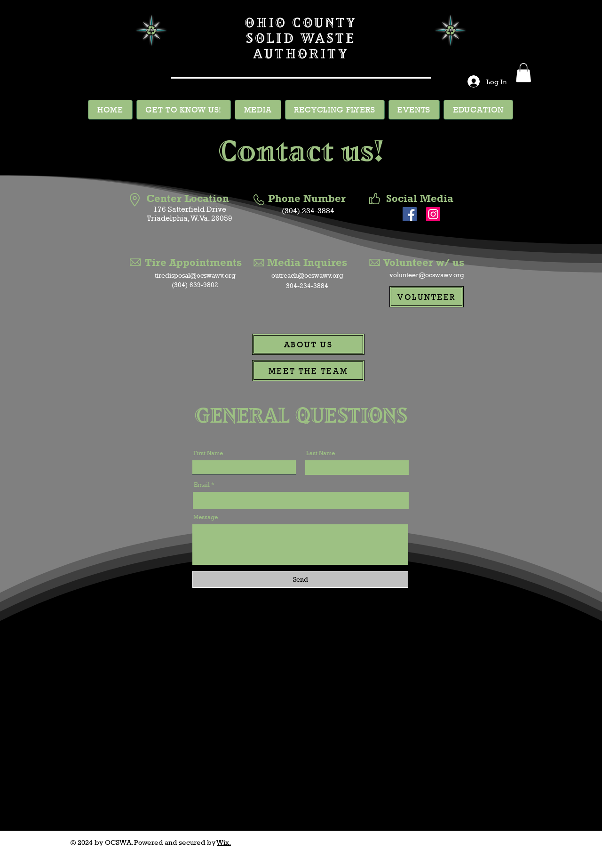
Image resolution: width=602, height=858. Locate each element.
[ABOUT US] (308, 344)
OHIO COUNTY (300, 22)
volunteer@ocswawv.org (426, 275)
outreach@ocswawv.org (307, 275)
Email (202, 484)
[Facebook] (410, 214)
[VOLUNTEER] (426, 296)
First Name (208, 453)
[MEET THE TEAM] (308, 370)
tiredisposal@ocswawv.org (195, 275)
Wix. (224, 842)
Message (205, 517)
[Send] (300, 579)
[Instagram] (433, 214)
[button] (523, 72)
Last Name (320, 453)
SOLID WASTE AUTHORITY (301, 45)
